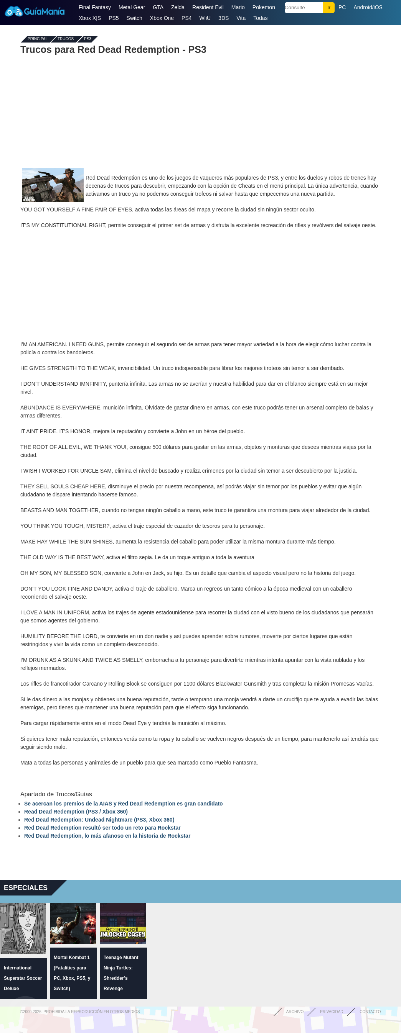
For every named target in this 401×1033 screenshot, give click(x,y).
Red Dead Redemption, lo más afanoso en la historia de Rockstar (107, 836)
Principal (38, 39)
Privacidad (331, 1012)
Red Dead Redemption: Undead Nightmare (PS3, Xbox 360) (99, 820)
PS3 (87, 39)
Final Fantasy (95, 7)
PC (342, 7)
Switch (134, 18)
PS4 (186, 18)
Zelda (178, 7)
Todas (260, 18)
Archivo (295, 1012)
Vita (241, 18)
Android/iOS (367, 7)
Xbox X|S (90, 18)
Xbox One (162, 18)
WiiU (205, 18)
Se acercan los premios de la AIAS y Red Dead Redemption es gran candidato (123, 804)
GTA (158, 7)
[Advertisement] (200, 110)
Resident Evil (208, 7)
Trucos (66, 39)
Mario (238, 7)
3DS (223, 18)
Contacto (370, 1012)
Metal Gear (132, 7)
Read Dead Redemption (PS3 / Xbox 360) (76, 812)
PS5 (114, 18)
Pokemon (263, 7)
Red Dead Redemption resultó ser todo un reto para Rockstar (102, 828)
